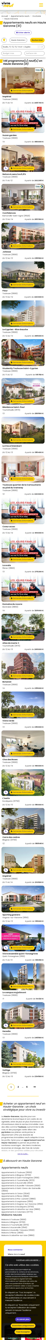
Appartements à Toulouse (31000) (16, 1172)
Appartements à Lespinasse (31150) (17, 1201)
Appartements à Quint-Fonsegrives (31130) (20, 1177)
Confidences (9, 213)
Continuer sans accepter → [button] (28, 1260)
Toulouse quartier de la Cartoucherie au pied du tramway (21, 486)
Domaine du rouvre (12, 604)
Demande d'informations (22, 91)
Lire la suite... (23, 1154)
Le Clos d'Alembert (12, 446)
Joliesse (6, 251)
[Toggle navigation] (41, 5)
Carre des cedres (11, 837)
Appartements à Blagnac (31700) (16, 1175)
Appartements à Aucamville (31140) (17, 1183)
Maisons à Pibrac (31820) (12, 1232)
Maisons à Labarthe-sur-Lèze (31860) (17, 1235)
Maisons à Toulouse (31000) (13, 1219)
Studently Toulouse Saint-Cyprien (20, 368)
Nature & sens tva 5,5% (14, 174)
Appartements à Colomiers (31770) (17, 1212)
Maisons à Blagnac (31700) (13, 1222)
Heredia (6, 1031)
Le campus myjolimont (14, 992)
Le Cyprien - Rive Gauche (15, 329)
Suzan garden (9, 135)
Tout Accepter (23, 1332)
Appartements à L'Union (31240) (15, 1193)
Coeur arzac (8, 526)
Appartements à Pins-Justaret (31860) (18, 1199)
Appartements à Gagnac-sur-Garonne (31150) (22, 1204)
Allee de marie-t (10, 643)
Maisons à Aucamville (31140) (14, 1227)
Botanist (6, 681)
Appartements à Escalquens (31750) (17, 1206)
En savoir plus (23, 1319)
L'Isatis (6, 798)
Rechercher (37, 40)
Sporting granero (11, 914)
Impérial (6, 96)
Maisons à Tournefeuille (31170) (15, 1225)
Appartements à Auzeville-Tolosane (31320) (20, 1185)
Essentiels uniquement (23, 1325)
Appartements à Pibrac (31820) (15, 1196)
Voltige (6, 1070)
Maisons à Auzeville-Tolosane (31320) (18, 1230)
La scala (6, 565)
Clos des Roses (10, 759)
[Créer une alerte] (23, 32)
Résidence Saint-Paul (13, 407)
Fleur (5, 290)
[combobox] (23, 47)
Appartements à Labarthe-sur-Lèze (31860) (20, 1209)
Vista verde (8, 720)
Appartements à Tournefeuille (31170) (18, 1180)
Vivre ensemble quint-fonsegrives (20, 953)
